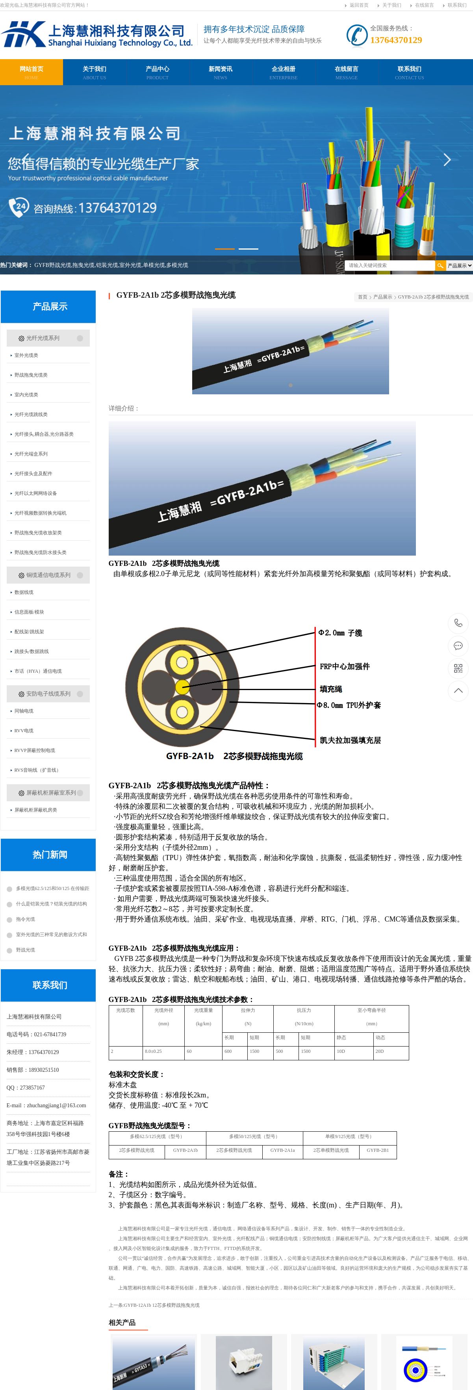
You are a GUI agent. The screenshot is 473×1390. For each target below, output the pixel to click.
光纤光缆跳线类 (31, 414)
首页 (362, 297)
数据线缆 (24, 592)
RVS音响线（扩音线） (38, 770)
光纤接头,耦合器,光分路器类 (44, 434)
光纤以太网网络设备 (36, 493)
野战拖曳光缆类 (31, 375)
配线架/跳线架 (29, 631)
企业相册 (283, 74)
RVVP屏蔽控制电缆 (35, 750)
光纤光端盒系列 (31, 454)
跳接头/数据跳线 (32, 651)
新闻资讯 (220, 74)
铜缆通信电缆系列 (48, 575)
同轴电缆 (24, 711)
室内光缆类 (26, 394)
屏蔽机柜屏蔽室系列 (51, 793)
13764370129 (458, 623)
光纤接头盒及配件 (33, 473)
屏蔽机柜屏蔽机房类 (36, 810)
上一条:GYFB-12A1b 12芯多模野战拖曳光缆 (154, 1305)
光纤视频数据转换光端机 (41, 513)
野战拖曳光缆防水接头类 (41, 552)
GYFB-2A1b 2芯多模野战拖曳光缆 (433, 297)
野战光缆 (25, 950)
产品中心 (157, 74)
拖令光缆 (25, 919)
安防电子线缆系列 (48, 694)
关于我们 (391, 5)
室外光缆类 (26, 355)
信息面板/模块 (29, 612)
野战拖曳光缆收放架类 (38, 532)
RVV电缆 (24, 730)
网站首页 (31, 74)
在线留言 (424, 5)
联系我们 (457, 5)
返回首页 (359, 5)
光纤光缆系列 (42, 338)
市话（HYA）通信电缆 (38, 671)
